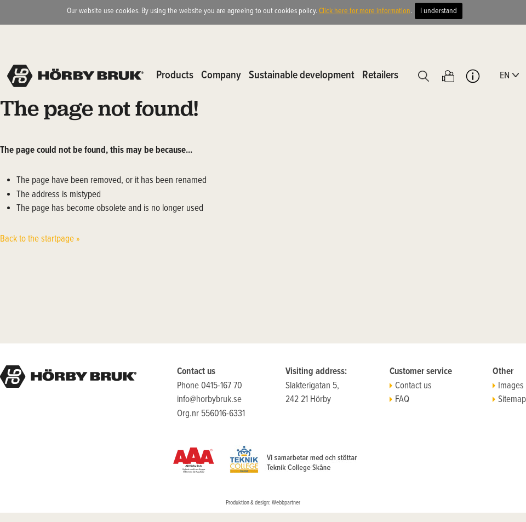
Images (508, 386)
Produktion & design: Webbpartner (263, 503)
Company (221, 75)
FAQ (399, 400)
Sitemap (509, 400)
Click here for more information (364, 11)
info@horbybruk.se (209, 400)
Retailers (380, 75)
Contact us (411, 386)
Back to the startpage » (40, 239)
